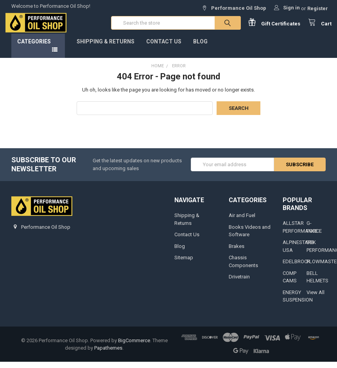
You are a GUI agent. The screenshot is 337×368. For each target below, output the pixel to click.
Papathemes (108, 354)
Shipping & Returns (105, 47)
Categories (34, 47)
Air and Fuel (242, 221)
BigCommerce (134, 346)
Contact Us (163, 47)
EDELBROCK (296, 267)
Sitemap (183, 263)
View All (315, 298)
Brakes (236, 252)
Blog (200, 47)
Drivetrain (239, 282)
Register (317, 8)
